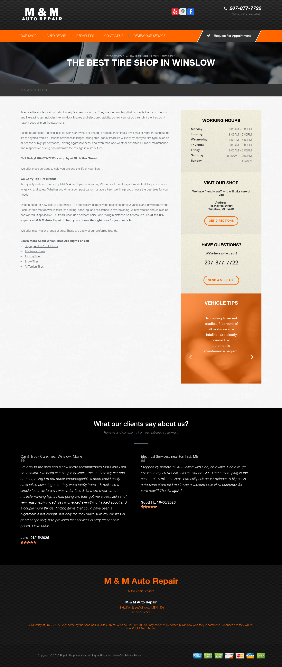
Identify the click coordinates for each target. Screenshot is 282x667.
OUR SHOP (28, 36)
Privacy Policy (133, 655)
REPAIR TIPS (85, 36)
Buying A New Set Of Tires (41, 246)
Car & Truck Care (34, 456)
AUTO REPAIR (56, 36)
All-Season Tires (35, 251)
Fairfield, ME (188, 456)
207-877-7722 (245, 8)
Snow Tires (32, 261)
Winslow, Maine (70, 456)
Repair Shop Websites (73, 655)
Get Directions (221, 220)
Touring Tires (33, 256)
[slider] (28, 542)
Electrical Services (155, 456)
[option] (221, 338)
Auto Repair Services (141, 591)
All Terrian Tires (34, 266)
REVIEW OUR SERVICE (149, 36)
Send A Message (221, 280)
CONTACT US (113, 36)
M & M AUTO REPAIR (34, 89)
